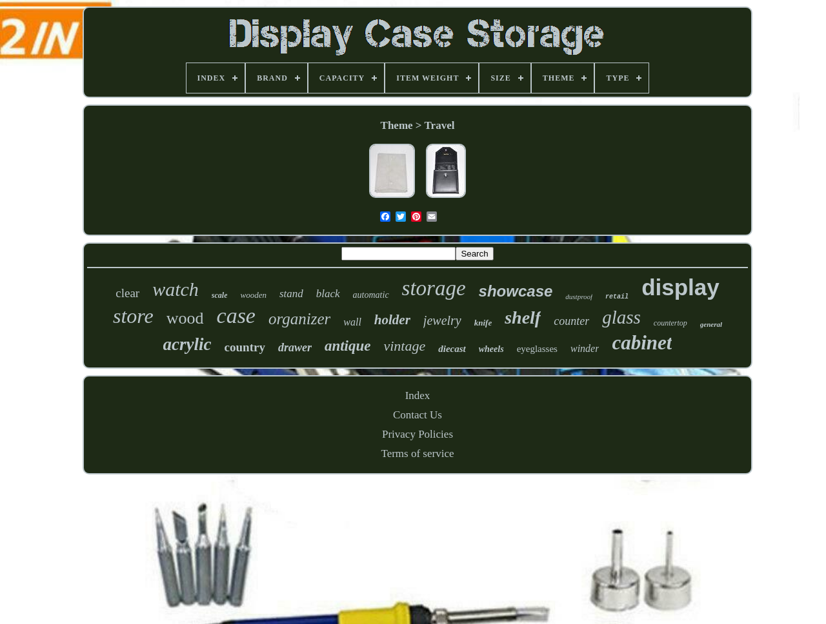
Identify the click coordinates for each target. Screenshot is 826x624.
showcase (516, 291)
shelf (523, 317)
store (133, 315)
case (236, 315)
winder (584, 348)
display (680, 287)
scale (220, 295)
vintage (404, 346)
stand (291, 294)
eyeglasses (537, 349)
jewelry (442, 320)
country (245, 347)
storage (434, 288)
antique (348, 346)
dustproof (578, 296)
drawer (295, 347)
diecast (452, 349)
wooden (253, 295)
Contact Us (417, 415)
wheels (491, 349)
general (711, 324)
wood (185, 318)
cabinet (642, 342)
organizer (299, 318)
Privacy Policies (417, 434)
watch (175, 289)
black (328, 294)
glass (621, 317)
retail (617, 296)
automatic (371, 295)
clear (127, 293)
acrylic (187, 344)
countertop (670, 322)
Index (417, 395)
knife (483, 322)
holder (392, 319)
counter (571, 321)
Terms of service (417, 453)
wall (352, 322)
